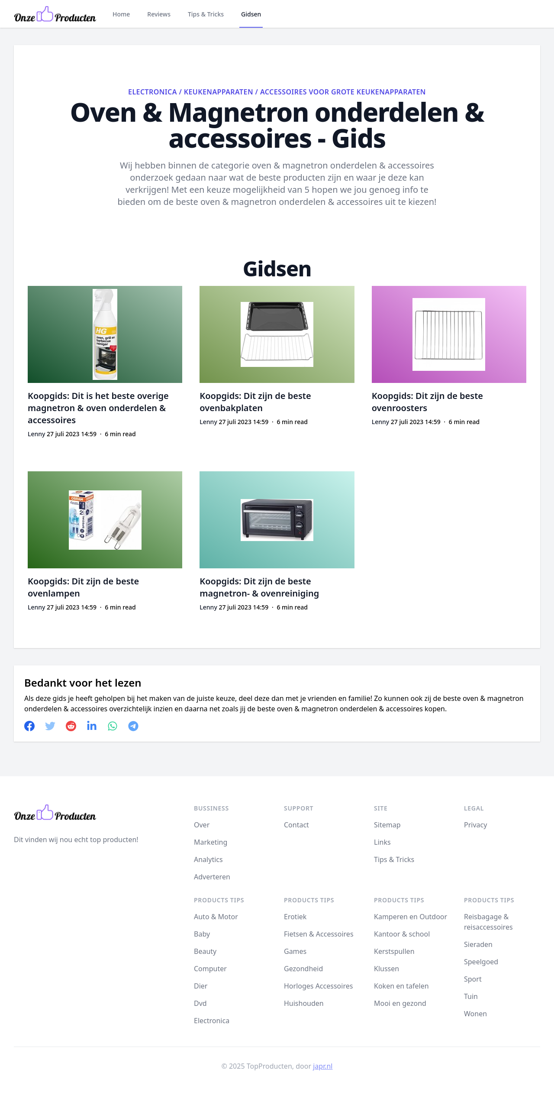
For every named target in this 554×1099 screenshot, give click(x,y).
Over (201, 825)
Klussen (386, 968)
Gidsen (251, 14)
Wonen (475, 1013)
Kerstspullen (394, 951)
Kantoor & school (402, 934)
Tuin (471, 996)
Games (295, 951)
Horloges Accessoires (318, 986)
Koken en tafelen (401, 986)
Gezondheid (303, 968)
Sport (473, 979)
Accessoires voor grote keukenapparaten (343, 92)
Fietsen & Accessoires (319, 934)
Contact (296, 825)
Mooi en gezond (400, 1003)
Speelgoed (481, 961)
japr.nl (322, 1066)
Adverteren (212, 877)
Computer (210, 968)
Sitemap (387, 825)
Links (382, 842)
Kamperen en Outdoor (410, 916)
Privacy (475, 825)
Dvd (200, 1003)
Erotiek (295, 916)
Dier (200, 986)
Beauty (205, 951)
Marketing (210, 842)
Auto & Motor (216, 916)
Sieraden (478, 944)
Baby (202, 934)
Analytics (208, 859)
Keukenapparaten (218, 92)
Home (121, 14)
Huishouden (304, 1003)
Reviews (159, 14)
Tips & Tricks (206, 14)
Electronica (152, 92)
